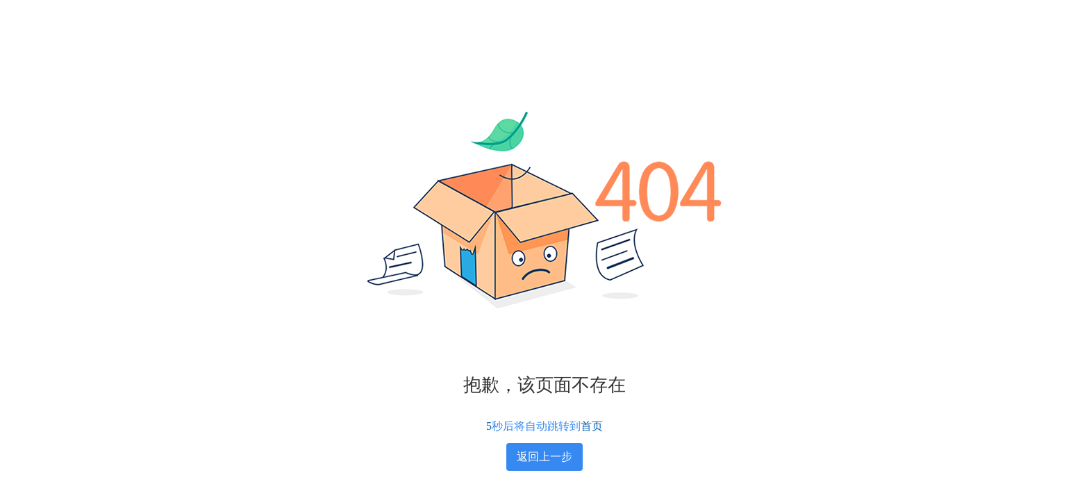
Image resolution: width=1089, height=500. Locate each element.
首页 (592, 426)
